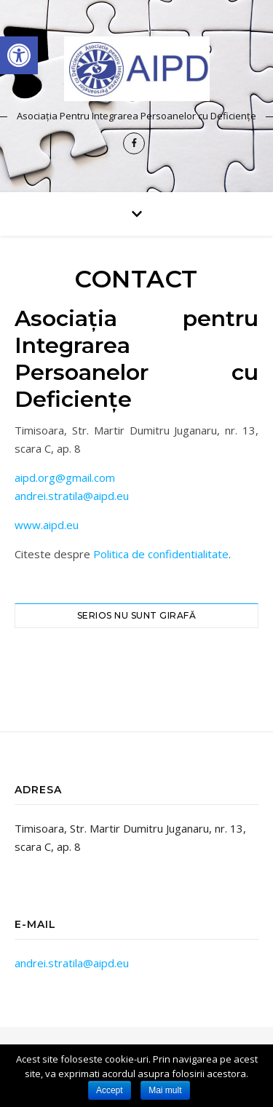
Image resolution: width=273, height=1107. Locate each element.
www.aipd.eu (47, 524)
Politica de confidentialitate (161, 554)
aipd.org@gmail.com (65, 477)
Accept (109, 1090)
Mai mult (165, 1090)
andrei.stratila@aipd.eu (72, 495)
